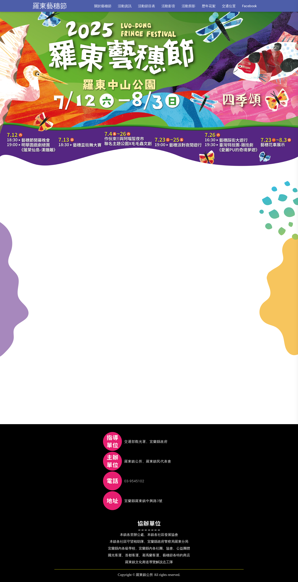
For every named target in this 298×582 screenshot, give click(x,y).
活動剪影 (188, 6)
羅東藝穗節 (50, 6)
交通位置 (229, 6)
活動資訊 (125, 6)
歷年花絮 (209, 6)
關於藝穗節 (102, 6)
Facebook (249, 6)
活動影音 (168, 6)
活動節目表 (146, 6)
